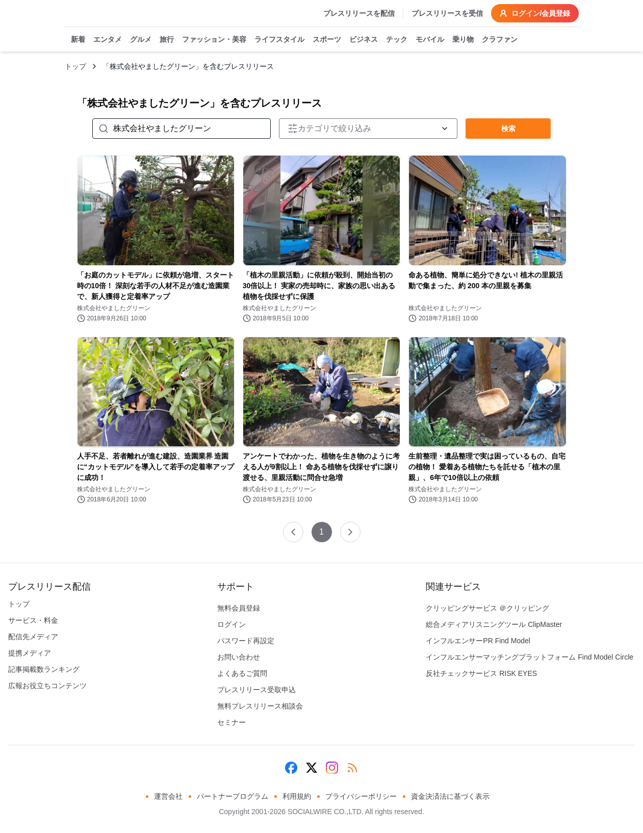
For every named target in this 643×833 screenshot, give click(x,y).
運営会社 (168, 796)
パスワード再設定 (245, 641)
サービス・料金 (33, 620)
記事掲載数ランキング (44, 669)
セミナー (231, 722)
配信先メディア (33, 637)
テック (396, 39)
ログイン (231, 624)
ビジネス (363, 39)
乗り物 (463, 39)
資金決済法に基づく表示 (450, 796)
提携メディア (29, 653)
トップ (75, 66)
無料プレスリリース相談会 (260, 706)
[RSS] (352, 768)
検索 (508, 128)
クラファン (500, 39)
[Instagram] (332, 768)
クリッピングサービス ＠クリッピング (487, 608)
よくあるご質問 (242, 673)
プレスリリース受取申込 (256, 690)
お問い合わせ (238, 657)
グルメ (140, 39)
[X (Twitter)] (311, 768)
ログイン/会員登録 (535, 13)
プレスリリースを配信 (359, 13)
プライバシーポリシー (361, 796)
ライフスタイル (279, 39)
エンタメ (107, 39)
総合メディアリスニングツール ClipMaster (494, 624)
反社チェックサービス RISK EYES (481, 673)
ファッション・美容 (214, 39)
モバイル (430, 39)
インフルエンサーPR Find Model (478, 641)
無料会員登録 (238, 608)
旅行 (167, 39)
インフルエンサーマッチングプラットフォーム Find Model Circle (529, 657)
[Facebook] (291, 768)
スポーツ (327, 39)
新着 (78, 39)
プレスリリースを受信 (447, 13)
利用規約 (296, 796)
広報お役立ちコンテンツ (47, 685)
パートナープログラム (232, 796)
